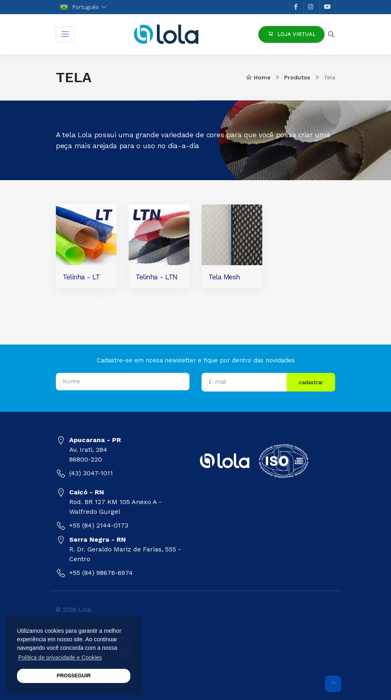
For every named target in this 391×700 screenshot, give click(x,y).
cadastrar (311, 382)
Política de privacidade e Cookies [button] (60, 657)
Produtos (297, 77)
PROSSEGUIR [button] (74, 676)
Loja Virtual (291, 33)
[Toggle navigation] (65, 34)
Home (258, 77)
